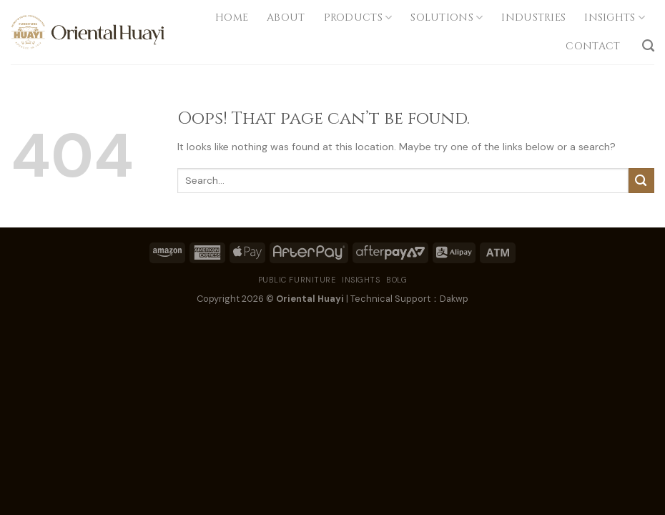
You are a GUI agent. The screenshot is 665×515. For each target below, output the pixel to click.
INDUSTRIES (533, 17)
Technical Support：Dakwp (409, 299)
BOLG (396, 280)
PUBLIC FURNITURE (297, 280)
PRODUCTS (358, 18)
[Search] (648, 46)
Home (231, 17)
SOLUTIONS (446, 18)
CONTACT (594, 46)
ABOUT (286, 17)
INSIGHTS (614, 18)
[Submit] (641, 180)
